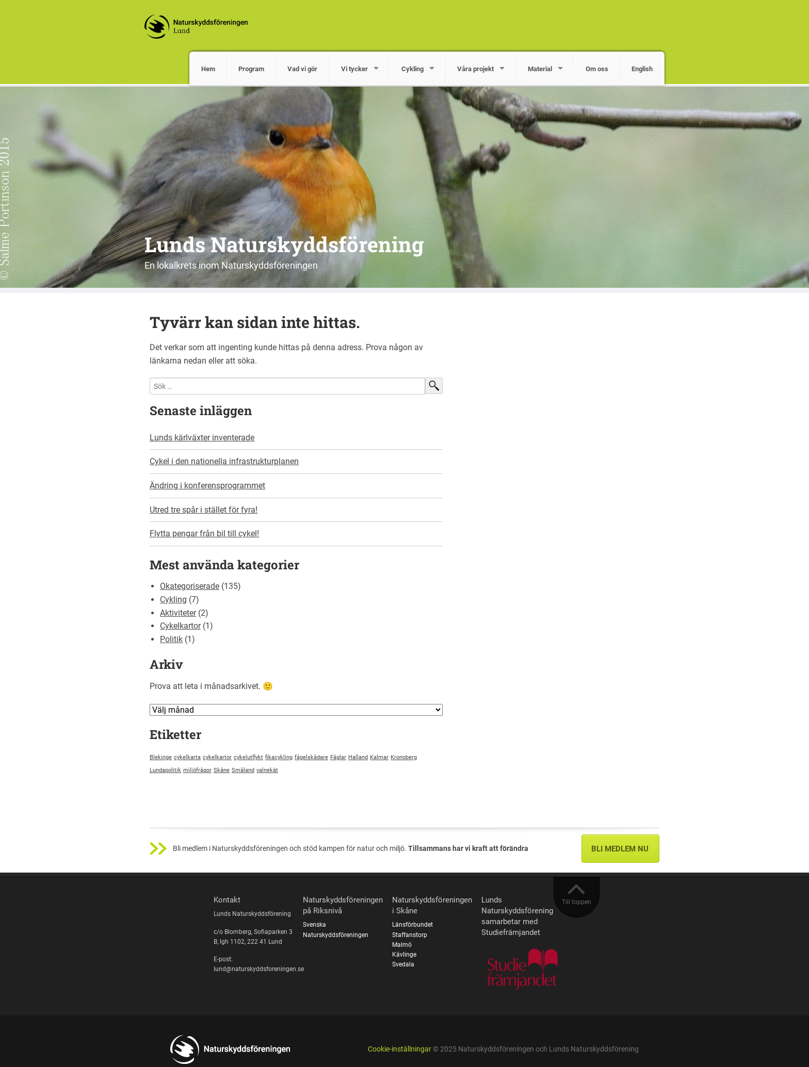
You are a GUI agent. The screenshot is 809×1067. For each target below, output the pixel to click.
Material (540, 69)
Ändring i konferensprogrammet (207, 485)
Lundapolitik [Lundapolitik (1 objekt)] (165, 770)
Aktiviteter (178, 613)
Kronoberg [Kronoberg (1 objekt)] (404, 757)
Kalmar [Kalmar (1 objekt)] (379, 757)
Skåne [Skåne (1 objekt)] (222, 770)
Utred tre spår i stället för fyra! (203, 510)
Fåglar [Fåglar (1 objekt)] (338, 757)
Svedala (403, 964)
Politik (171, 639)
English (642, 69)
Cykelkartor (180, 626)
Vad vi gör (302, 69)
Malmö (402, 944)
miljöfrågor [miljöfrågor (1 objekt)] (197, 770)
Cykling (412, 69)
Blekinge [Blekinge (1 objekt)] (161, 757)
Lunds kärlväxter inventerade (202, 437)
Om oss (597, 69)
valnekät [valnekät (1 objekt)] (267, 770)
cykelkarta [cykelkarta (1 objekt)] (187, 757)
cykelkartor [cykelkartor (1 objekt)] (217, 757)
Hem (208, 69)
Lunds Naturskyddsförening (284, 244)
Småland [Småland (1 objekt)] (243, 770)
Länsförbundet (412, 924)
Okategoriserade (189, 586)
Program (251, 69)
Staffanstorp (409, 935)
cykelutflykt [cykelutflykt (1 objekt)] (248, 757)
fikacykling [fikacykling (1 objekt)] (279, 757)
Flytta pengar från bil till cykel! (204, 533)
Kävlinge (404, 954)
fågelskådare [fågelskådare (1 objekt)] (311, 757)
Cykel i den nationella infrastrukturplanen (224, 461)
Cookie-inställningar (399, 1049)
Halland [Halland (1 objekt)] (358, 757)
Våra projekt (475, 69)
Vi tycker (354, 69)
